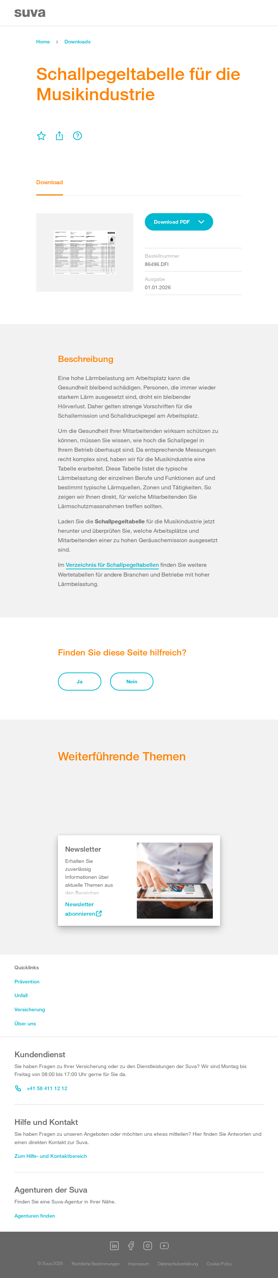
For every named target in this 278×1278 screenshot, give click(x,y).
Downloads (77, 41)
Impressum (138, 1263)
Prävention (26, 981)
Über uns (25, 1023)
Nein (131, 681)
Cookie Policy (219, 1263)
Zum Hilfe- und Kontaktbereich (50, 1156)
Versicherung (29, 1009)
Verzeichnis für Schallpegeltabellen (112, 564)
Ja (80, 681)
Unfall (21, 995)
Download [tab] (49, 182)
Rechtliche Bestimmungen (95, 1263)
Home (43, 41)
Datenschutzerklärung (178, 1263)
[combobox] (179, 222)
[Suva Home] (30, 13)
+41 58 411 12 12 (41, 1088)
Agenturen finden (34, 1215)
